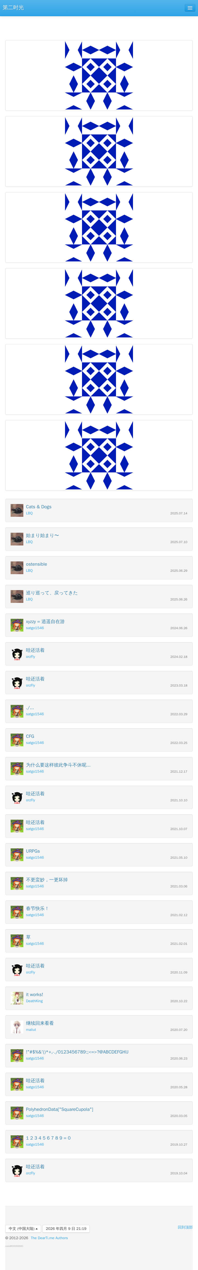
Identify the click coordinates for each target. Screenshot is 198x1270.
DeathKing (34, 1001)
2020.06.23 (178, 1059)
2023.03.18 (178, 686)
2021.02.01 (178, 944)
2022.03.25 (178, 743)
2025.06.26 (178, 600)
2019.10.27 (178, 1145)
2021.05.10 (178, 858)
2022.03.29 (178, 714)
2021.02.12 (178, 915)
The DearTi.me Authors (49, 1238)
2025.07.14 (178, 513)
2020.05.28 (178, 1087)
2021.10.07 (178, 829)
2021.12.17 (178, 772)
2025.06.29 (178, 571)
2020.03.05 (178, 1116)
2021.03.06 (178, 886)
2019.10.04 (178, 1173)
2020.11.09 (178, 973)
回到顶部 (185, 1227)
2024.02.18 (178, 657)
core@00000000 (14, 1246)
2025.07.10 (178, 542)
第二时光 (13, 7)
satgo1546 (35, 628)
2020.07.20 (178, 1030)
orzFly (30, 656)
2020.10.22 (178, 1001)
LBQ (29, 513)
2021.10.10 (178, 800)
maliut (31, 1029)
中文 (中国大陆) (23, 1228)
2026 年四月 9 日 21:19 (66, 1228)
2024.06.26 (178, 628)
